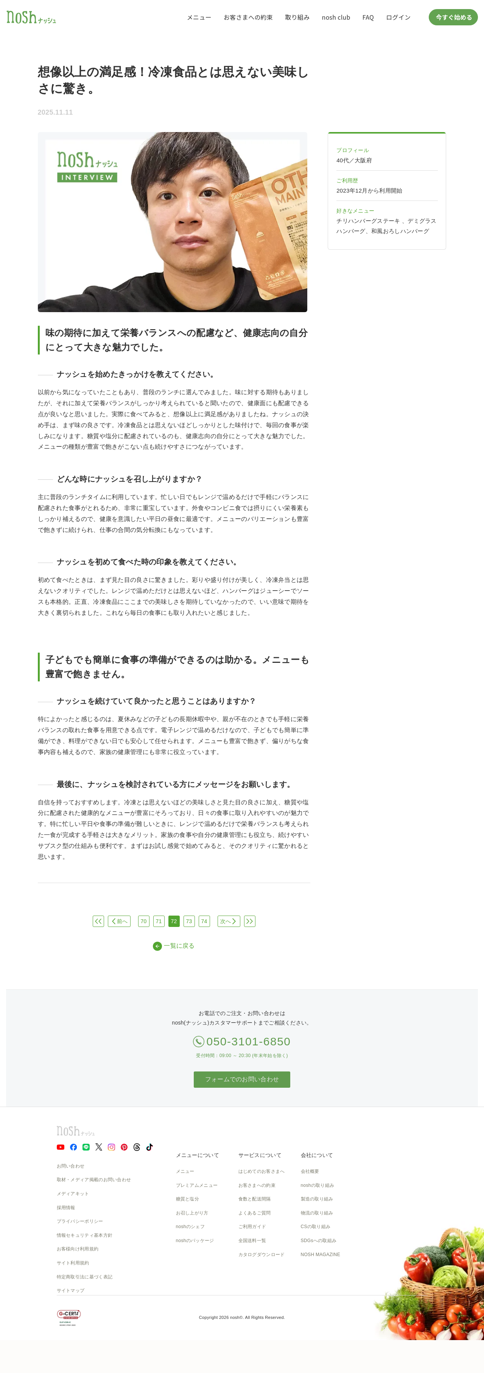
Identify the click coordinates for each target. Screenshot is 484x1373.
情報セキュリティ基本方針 (85, 1235)
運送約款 (310, 1268)
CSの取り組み (316, 1226)
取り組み (297, 17)
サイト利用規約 (73, 1263)
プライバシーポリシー (80, 1221)
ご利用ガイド (252, 1226)
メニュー (199, 17)
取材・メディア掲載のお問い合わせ (94, 1179)
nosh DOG (312, 1282)
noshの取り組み (318, 1185)
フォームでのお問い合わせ (242, 1079)
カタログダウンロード (261, 1254)
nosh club (336, 17)
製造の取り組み (317, 1199)
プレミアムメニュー (197, 1185)
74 (204, 921)
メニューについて (197, 1155)
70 (143, 921)
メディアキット (73, 1193)
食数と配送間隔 (254, 1199)
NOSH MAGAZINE (321, 1254)
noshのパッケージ (195, 1240)
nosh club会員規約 (257, 1268)
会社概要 (310, 1171)
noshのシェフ (190, 1226)
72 (174, 921)
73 (189, 921)
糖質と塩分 (187, 1199)
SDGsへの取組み (319, 1240)
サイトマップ (71, 1290)
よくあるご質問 (254, 1213)
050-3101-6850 (248, 1041)
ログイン (398, 17)
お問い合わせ (71, 1166)
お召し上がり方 (192, 1213)
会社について (317, 1155)
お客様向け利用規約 (78, 1249)
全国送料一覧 (252, 1240)
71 (159, 921)
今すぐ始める (453, 17)
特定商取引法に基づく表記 (85, 1277)
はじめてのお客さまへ (261, 1171)
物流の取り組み (317, 1213)
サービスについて (260, 1155)
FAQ (368, 17)
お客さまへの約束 (248, 17)
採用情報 (66, 1207)
